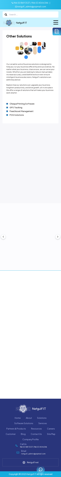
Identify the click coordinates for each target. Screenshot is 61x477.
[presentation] (3, 236)
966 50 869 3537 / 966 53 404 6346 (30, 3)
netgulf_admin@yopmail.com (30, 6)
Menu (55, 23)
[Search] (30, 14)
